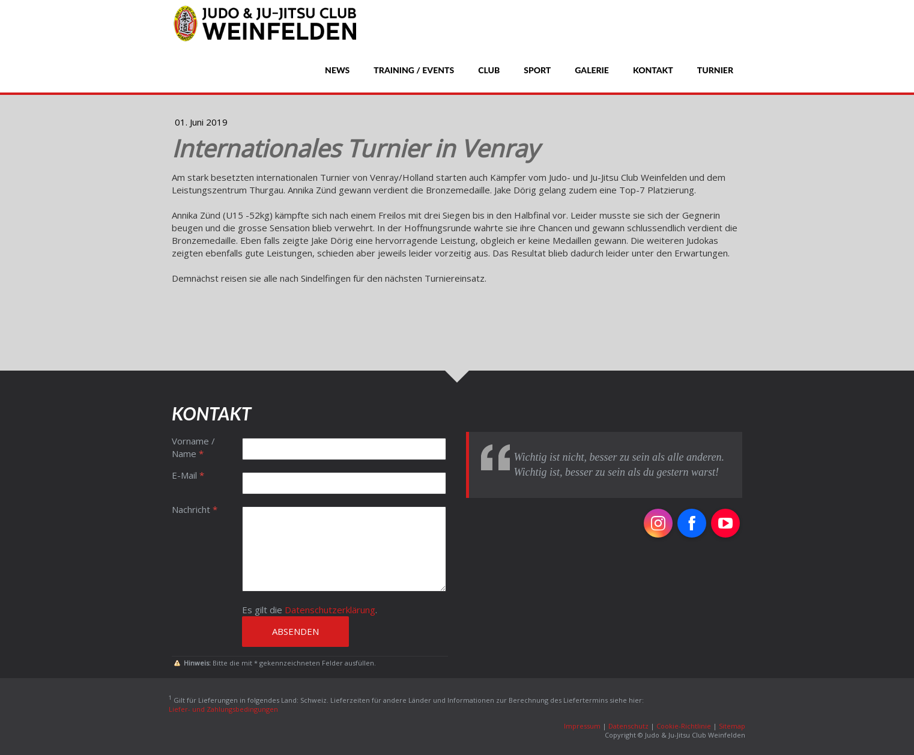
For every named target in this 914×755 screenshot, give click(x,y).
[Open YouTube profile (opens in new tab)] (725, 523)
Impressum (582, 725)
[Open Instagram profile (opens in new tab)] (658, 523)
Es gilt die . (309, 610)
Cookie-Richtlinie (683, 725)
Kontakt (653, 70)
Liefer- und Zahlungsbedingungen (223, 709)
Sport (537, 70)
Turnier (715, 70)
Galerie (592, 70)
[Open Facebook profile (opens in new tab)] (691, 523)
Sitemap (732, 725)
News (337, 70)
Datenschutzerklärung (330, 610)
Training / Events (414, 70)
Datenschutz (628, 725)
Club (489, 70)
